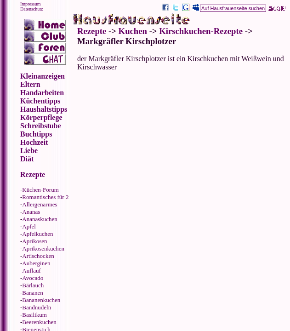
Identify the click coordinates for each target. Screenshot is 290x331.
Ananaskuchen (39, 219)
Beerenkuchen (39, 322)
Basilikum (34, 314)
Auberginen (36, 263)
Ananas (31, 211)
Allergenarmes (39, 204)
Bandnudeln (36, 307)
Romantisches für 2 (45, 197)
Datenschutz (31, 8)
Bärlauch (33, 285)
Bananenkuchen (41, 300)
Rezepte (91, 31)
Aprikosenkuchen (43, 248)
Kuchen (133, 31)
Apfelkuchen (37, 233)
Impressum (30, 3)
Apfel (29, 226)
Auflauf (31, 270)
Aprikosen (34, 241)
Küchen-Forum (40, 189)
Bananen (32, 292)
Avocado (32, 277)
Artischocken (38, 255)
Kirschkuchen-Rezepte (201, 31)
